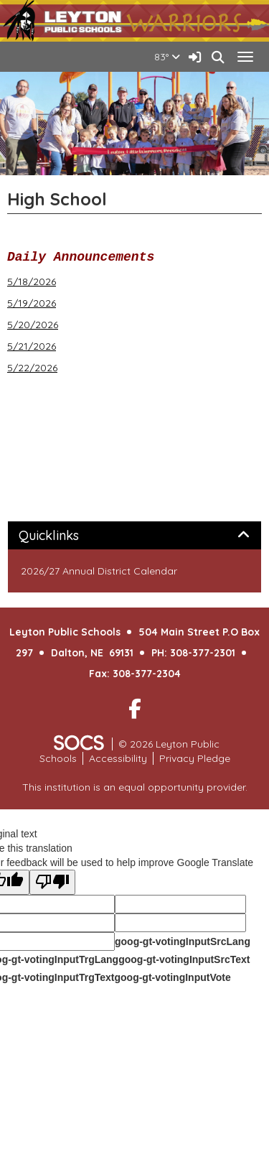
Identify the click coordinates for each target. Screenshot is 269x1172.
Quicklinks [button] (65, 536)
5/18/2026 (31, 281)
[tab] (134, 535)
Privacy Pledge (194, 758)
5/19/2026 (31, 303)
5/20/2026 (32, 324)
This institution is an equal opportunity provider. (134, 787)
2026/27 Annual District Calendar (99, 570)
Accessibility (118, 758)
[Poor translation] (52, 882)
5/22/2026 (32, 367)
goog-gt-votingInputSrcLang (182, 941)
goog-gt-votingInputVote (172, 977)
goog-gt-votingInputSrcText (184, 959)
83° (167, 56)
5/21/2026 (31, 346)
